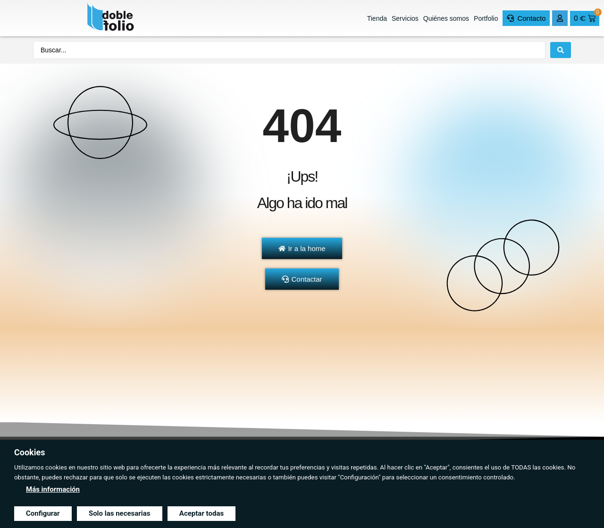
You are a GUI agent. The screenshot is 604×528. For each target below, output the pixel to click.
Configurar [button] (43, 513)
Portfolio (486, 18)
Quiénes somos (446, 18)
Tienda (377, 18)
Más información (53, 489)
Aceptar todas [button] (201, 513)
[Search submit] (560, 50)
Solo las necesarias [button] (120, 513)
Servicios (405, 18)
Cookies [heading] (29, 452)
